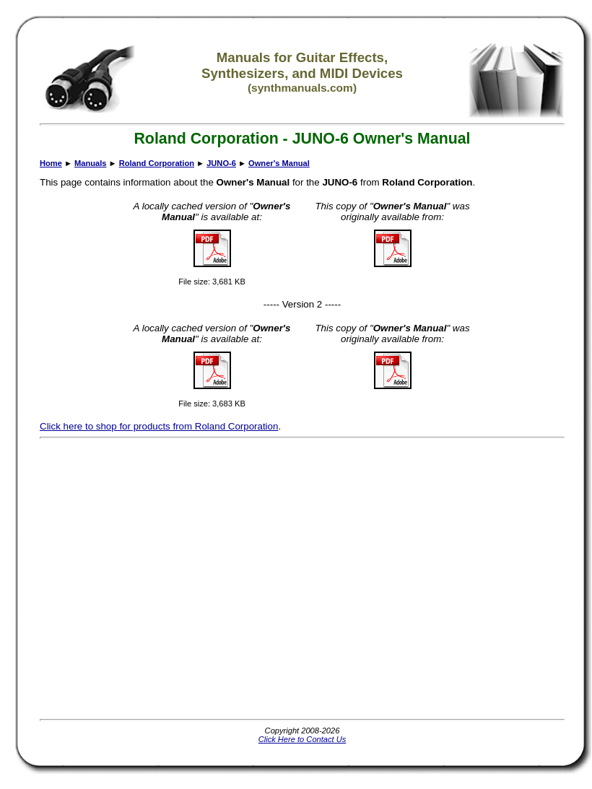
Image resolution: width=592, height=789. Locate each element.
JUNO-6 (221, 163)
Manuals (90, 163)
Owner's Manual (279, 163)
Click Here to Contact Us (302, 739)
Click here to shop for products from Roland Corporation (159, 426)
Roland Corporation (156, 163)
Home (51, 163)
